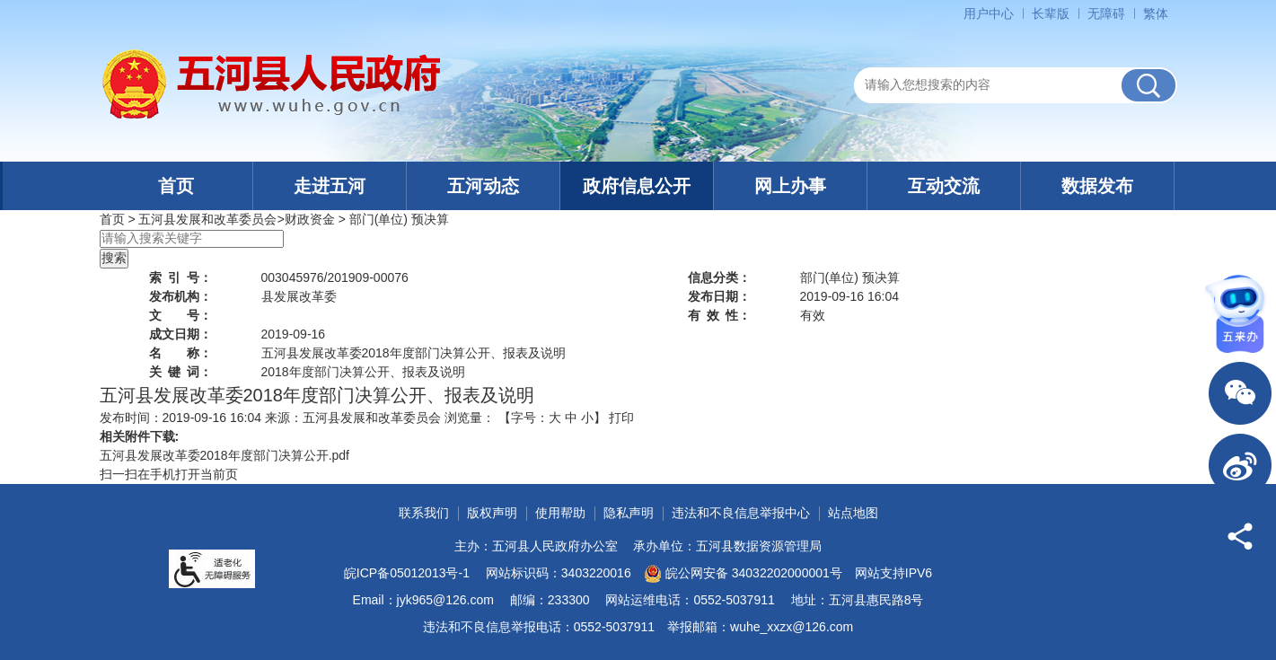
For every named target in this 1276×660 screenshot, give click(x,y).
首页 (176, 186)
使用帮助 (560, 513)
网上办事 (790, 186)
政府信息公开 (637, 186)
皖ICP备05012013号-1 (407, 573)
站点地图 (853, 513)
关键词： (180, 372)
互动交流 (944, 186)
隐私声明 (628, 513)
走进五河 (329, 186)
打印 (621, 417)
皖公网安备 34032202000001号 (743, 574)
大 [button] (555, 417)
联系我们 (424, 513)
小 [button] (587, 417)
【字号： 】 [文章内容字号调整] (552, 417)
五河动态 (483, 186)
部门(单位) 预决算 (399, 219)
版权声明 (492, 513)
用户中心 (989, 13)
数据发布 (1097, 186)
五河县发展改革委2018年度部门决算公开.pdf (225, 455)
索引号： (180, 277)
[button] (1050, 13)
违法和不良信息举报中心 (741, 513)
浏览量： (469, 417)
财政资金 (310, 219)
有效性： (719, 315)
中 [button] (571, 417)
